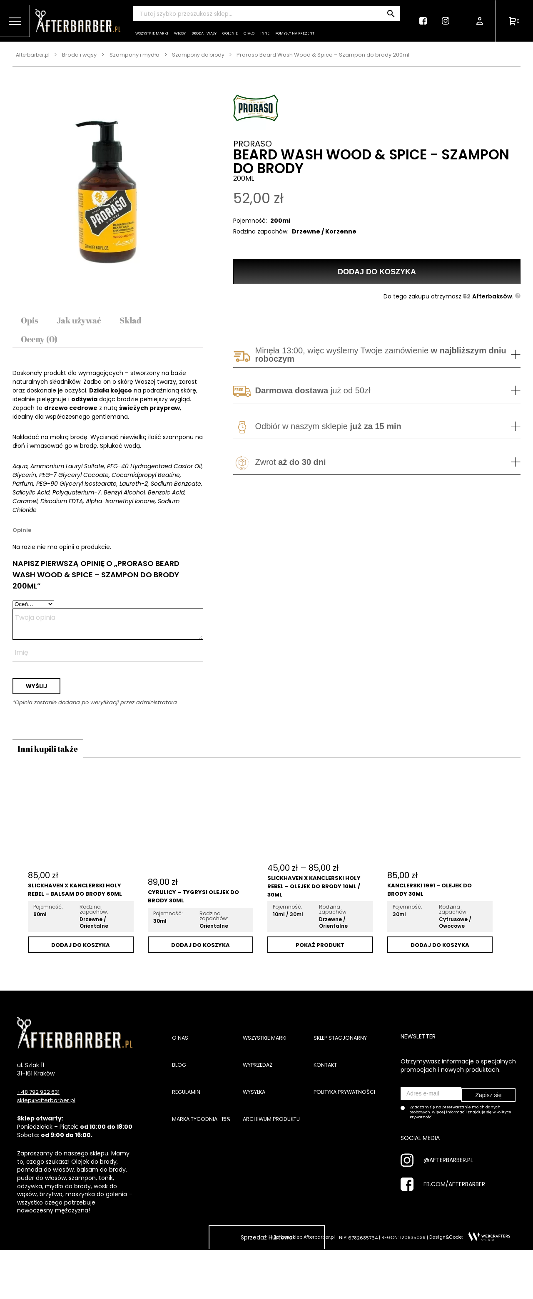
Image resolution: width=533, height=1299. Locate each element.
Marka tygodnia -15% (204, 1148)
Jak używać (86, 323)
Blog (179, 1084)
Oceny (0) (43, 346)
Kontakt (327, 1084)
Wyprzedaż (259, 1084)
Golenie (230, 33)
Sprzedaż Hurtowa (267, 1256)
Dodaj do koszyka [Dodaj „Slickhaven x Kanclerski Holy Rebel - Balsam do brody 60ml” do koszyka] (80, 963)
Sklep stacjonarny (343, 1057)
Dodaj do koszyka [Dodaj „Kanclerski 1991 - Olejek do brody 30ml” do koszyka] (439, 963)
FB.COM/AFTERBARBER (454, 1199)
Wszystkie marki (151, 33)
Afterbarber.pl (35, 55)
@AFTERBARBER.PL (448, 1175)
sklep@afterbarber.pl (47, 1119)
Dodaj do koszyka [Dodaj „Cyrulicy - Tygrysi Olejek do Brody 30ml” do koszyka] (200, 963)
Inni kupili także (58, 763)
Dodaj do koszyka (377, 268)
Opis (31, 323)
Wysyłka (256, 1116)
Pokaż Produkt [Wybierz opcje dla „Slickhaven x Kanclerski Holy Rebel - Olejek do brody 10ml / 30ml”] (320, 963)
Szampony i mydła (139, 55)
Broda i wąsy (204, 33)
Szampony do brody (204, 55)
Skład (144, 323)
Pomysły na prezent (294, 33)
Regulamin (187, 1116)
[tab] (31, 323)
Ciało (249, 33)
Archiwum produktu (274, 1148)
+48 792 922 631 (40, 1111)
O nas (180, 1057)
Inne (264, 33)
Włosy (180, 33)
